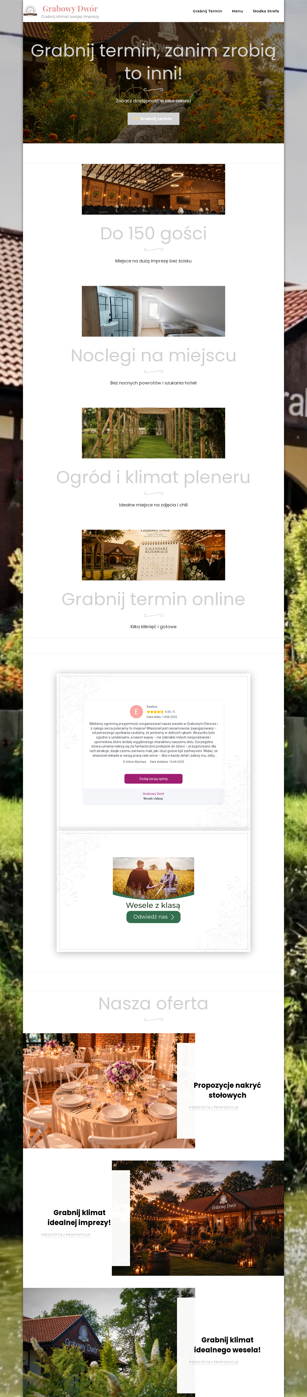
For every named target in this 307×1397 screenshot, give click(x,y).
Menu (237, 11)
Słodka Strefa (266, 11)
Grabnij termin (153, 119)
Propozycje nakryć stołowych (227, 1090)
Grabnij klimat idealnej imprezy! (79, 1218)
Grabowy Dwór (71, 8)
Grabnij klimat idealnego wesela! (227, 1345)
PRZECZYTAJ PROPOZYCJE (213, 1107)
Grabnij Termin (207, 11)
